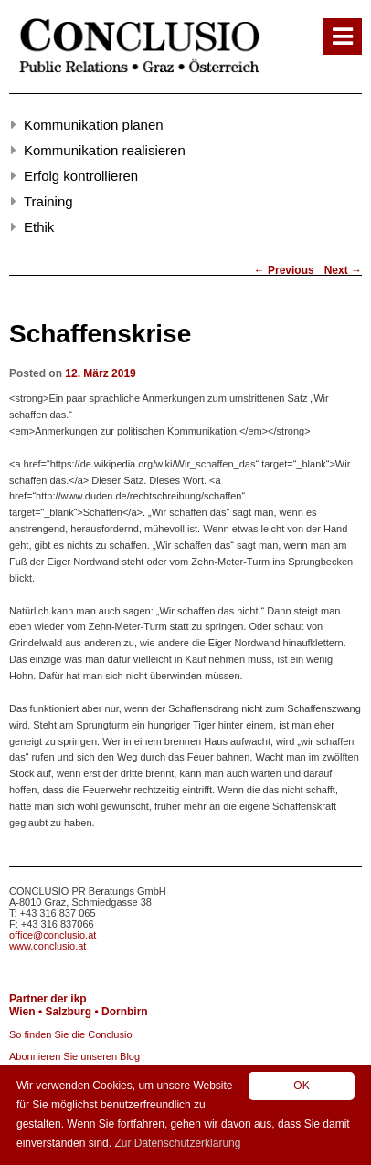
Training (48, 201)
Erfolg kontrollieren (81, 176)
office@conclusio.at (52, 934)
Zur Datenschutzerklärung (177, 1143)
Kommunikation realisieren (105, 150)
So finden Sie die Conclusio (70, 1034)
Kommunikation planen (94, 124)
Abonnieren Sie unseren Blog (74, 1056)
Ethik (39, 227)
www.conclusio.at (47, 945)
